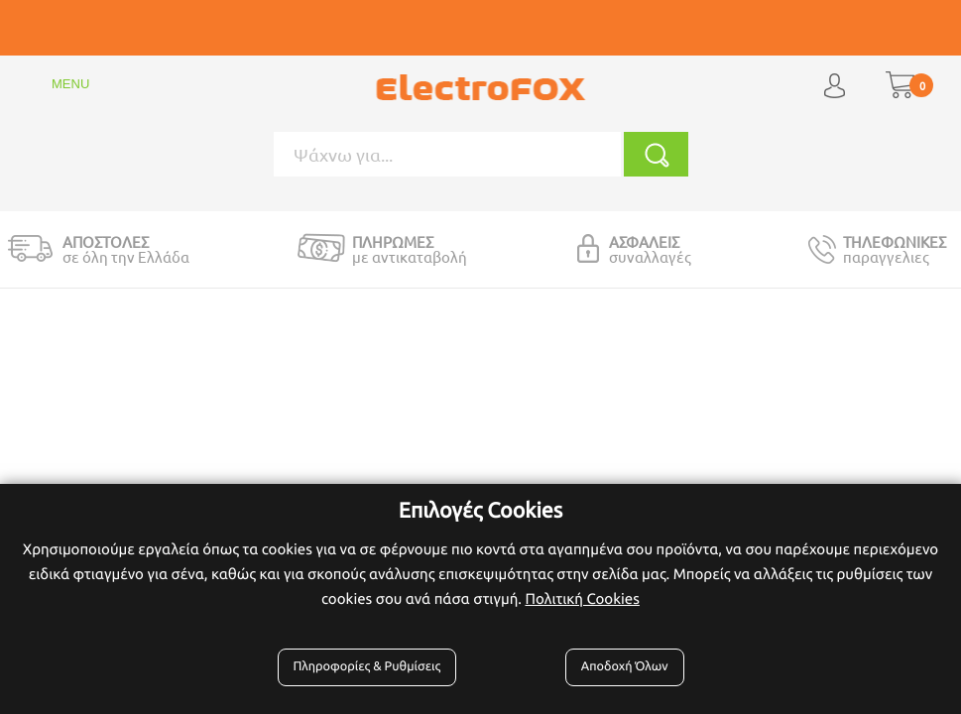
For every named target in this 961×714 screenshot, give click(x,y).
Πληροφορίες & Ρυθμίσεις (367, 666)
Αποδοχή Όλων (624, 666)
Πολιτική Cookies (582, 598)
